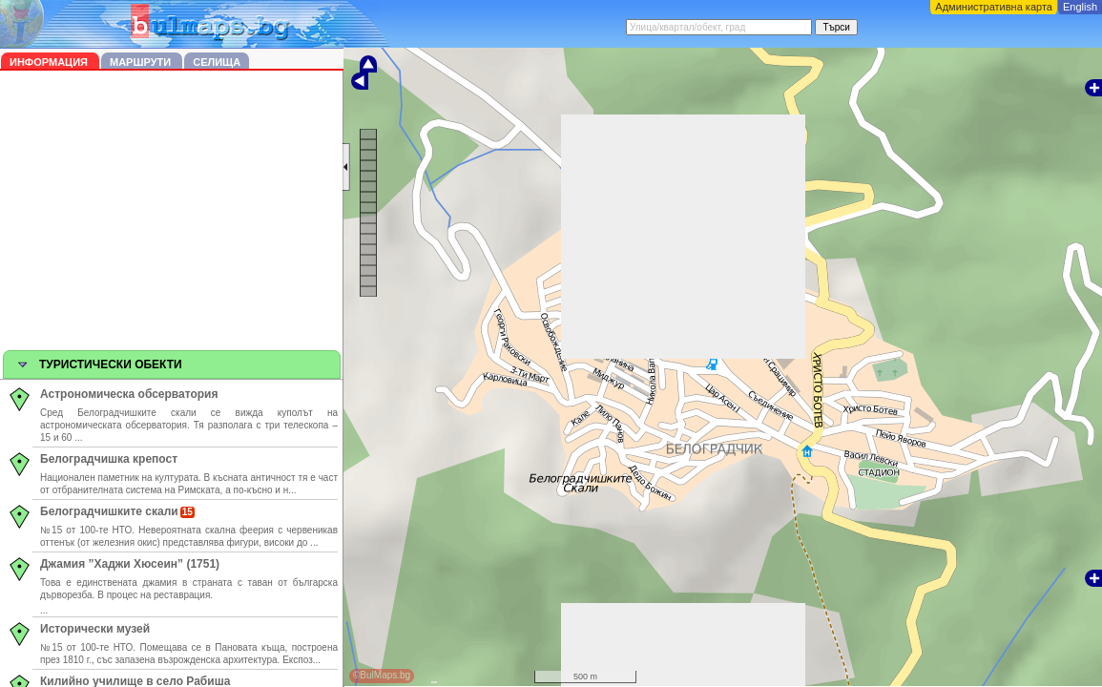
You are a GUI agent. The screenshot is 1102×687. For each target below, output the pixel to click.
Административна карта (993, 6)
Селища (216, 62)
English (1080, 6)
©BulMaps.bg (381, 675)
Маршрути (142, 62)
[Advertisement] (171, 213)
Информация (50, 62)
